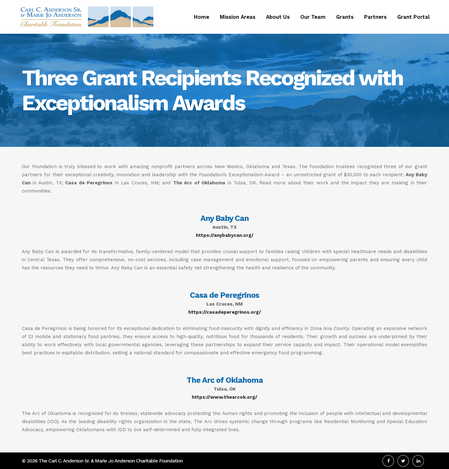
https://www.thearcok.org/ (224, 397)
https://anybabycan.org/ (224, 235)
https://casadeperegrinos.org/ (224, 312)
